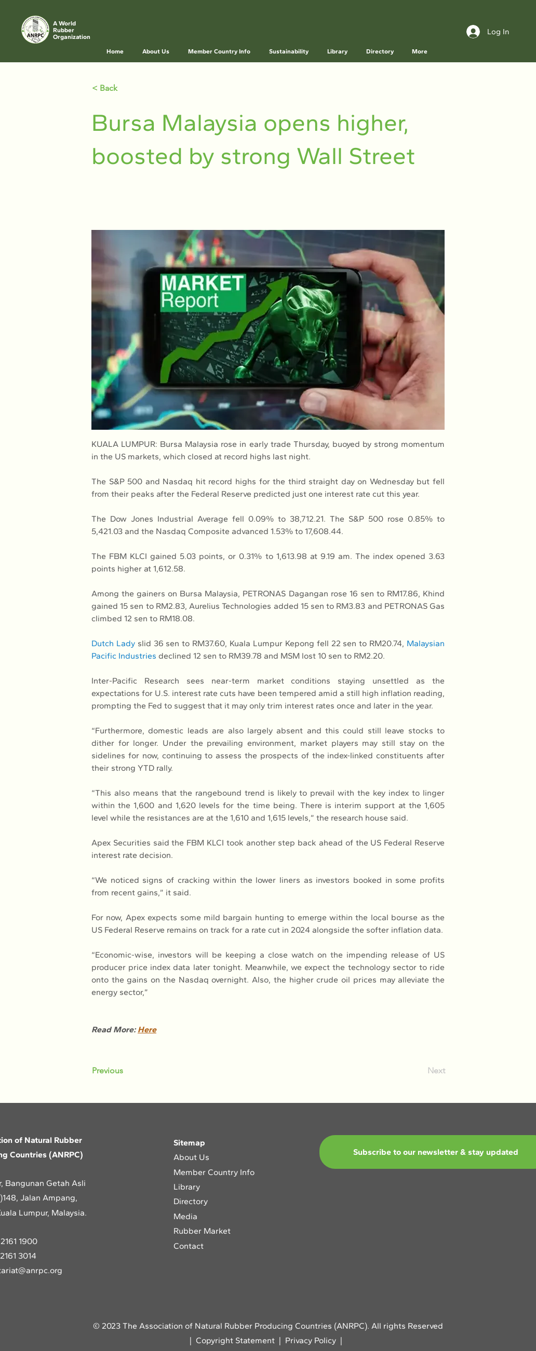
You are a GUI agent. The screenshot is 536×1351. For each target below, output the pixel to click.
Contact (188, 1246)
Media (185, 1216)
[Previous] (126, 1070)
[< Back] (126, 88)
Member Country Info (213, 1172)
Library (186, 1187)
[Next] (419, 1070)
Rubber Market (202, 1231)
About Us (192, 1157)
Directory (190, 1201)
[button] (157, 52)
